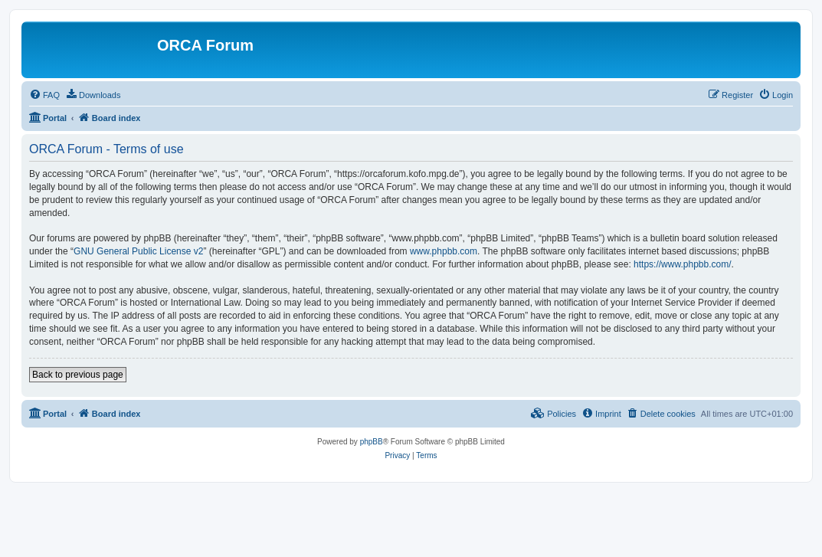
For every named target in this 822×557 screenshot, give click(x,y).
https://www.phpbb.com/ (682, 264)
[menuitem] (44, 95)
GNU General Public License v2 (138, 251)
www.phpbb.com (443, 251)
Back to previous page (77, 374)
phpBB (371, 441)
